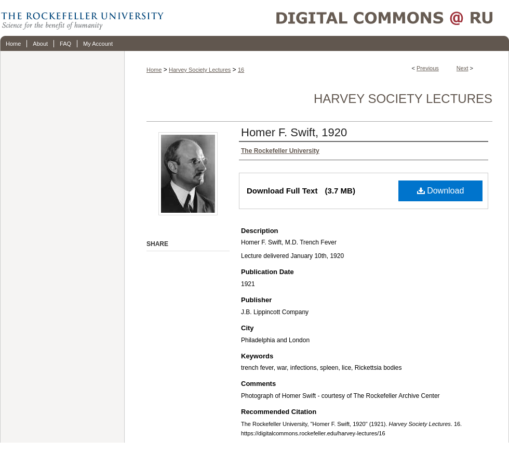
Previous (428, 68)
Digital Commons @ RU (337, 18)
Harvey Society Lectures (200, 70)
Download (440, 190)
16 (241, 70)
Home (154, 70)
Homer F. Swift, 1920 (294, 132)
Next (462, 68)
